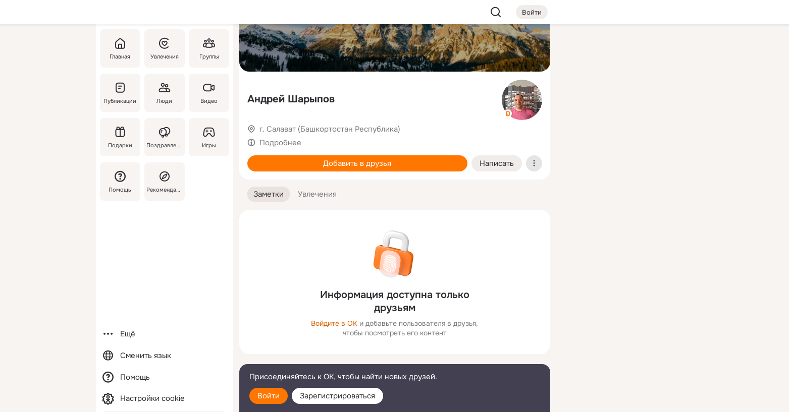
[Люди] (164, 93)
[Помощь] (120, 181)
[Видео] (208, 93)
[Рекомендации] (164, 181)
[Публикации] (120, 93)
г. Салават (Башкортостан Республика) (329, 129)
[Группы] (208, 48)
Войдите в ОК (334, 323)
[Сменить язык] (164, 356)
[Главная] (120, 48)
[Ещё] (164, 334)
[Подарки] (120, 137)
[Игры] (208, 137)
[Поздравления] (164, 137)
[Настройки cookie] (164, 398)
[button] (268, 194)
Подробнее (280, 143)
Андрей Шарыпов (291, 99)
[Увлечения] (164, 48)
